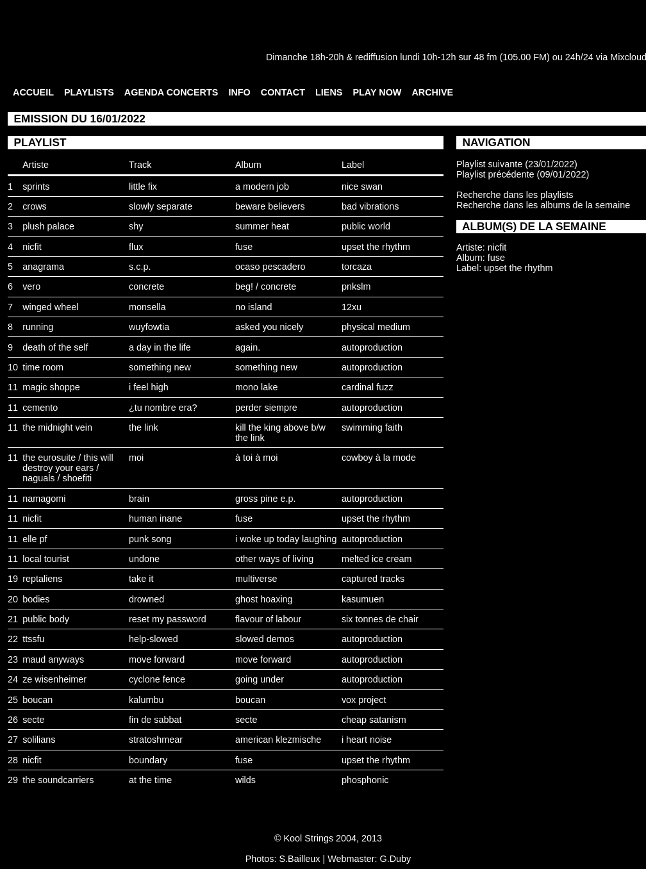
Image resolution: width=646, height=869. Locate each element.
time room (42, 367)
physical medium (376, 327)
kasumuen (363, 599)
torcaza (357, 266)
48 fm (485, 57)
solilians (38, 739)
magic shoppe (51, 387)
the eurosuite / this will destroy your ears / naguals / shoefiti (67, 467)
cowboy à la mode (379, 457)
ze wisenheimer (54, 679)
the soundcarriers (58, 780)
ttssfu (33, 639)
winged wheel (50, 307)
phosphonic (365, 780)
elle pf (34, 539)
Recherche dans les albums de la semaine (543, 205)
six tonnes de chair (380, 619)
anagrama (43, 266)
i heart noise (367, 739)
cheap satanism (374, 720)
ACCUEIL (33, 92)
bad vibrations (370, 206)
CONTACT (283, 92)
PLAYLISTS (89, 92)
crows (34, 206)
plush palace (48, 226)
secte (33, 720)
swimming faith (372, 427)
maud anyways (53, 659)
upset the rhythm (376, 247)
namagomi (43, 498)
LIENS (328, 92)
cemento (40, 407)
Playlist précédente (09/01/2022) (522, 174)
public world (366, 226)
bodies (35, 599)
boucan (37, 700)
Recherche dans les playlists (514, 195)
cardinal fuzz (367, 387)
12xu (351, 307)
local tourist (45, 559)
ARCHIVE (432, 92)
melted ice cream (377, 559)
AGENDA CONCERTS (171, 92)
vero (31, 286)
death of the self (55, 347)
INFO (239, 92)
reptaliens (42, 579)
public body (45, 619)
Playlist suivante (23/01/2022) (516, 164)
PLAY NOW (376, 92)
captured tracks (373, 579)
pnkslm (356, 286)
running (37, 327)
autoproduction (372, 347)
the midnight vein (57, 427)
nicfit (32, 247)
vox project (364, 700)
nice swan (362, 186)
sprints (35, 186)
